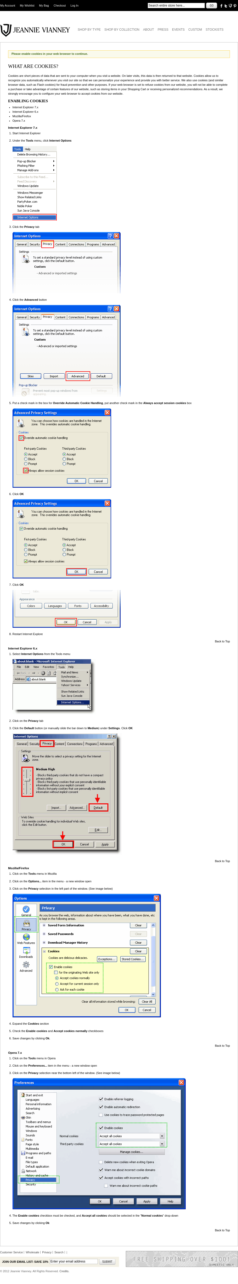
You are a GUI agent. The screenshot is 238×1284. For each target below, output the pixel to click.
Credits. (64, 1271)
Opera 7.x (19, 120)
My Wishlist (27, 5)
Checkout (60, 5)
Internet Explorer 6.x (25, 111)
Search (59, 1252)
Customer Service (11, 1252)
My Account (7, 5)
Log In (75, 5)
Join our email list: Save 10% (25, 1261)
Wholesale (32, 1252)
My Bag (44, 5)
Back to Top (222, 641)
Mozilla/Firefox (22, 116)
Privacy (47, 1252)
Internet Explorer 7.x (25, 107)
